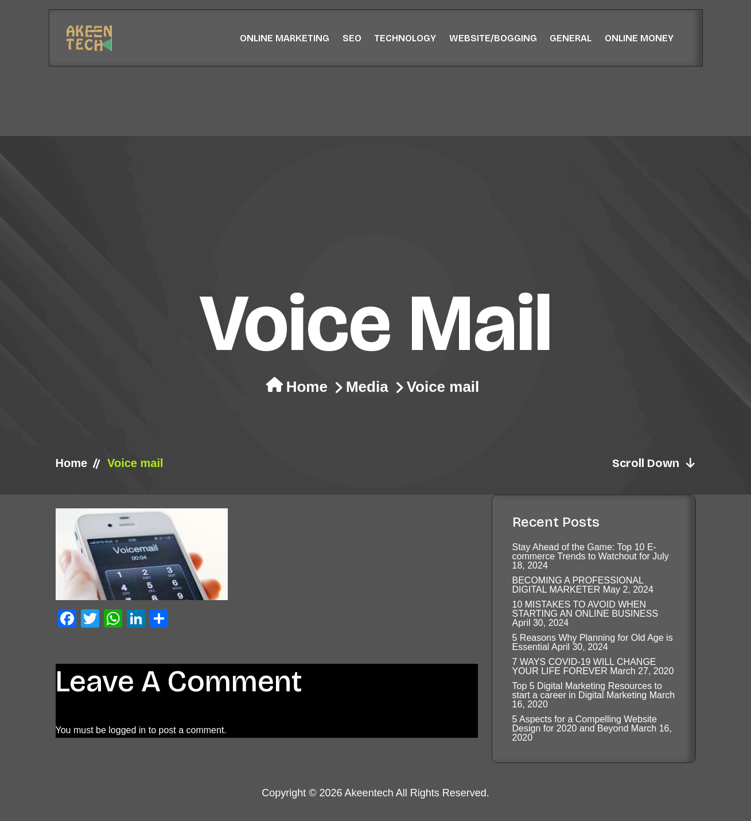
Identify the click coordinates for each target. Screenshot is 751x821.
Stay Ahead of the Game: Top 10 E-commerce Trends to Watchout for (584, 551)
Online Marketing (284, 38)
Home (307, 386)
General (571, 38)
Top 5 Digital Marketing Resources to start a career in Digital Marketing (587, 690)
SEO (352, 38)
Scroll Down (654, 463)
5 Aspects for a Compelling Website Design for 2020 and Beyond (584, 723)
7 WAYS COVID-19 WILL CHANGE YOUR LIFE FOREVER (584, 666)
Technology (405, 38)
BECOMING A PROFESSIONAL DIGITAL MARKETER (578, 584)
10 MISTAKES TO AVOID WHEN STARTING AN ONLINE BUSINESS (585, 609)
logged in (127, 730)
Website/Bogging (493, 38)
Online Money (639, 38)
